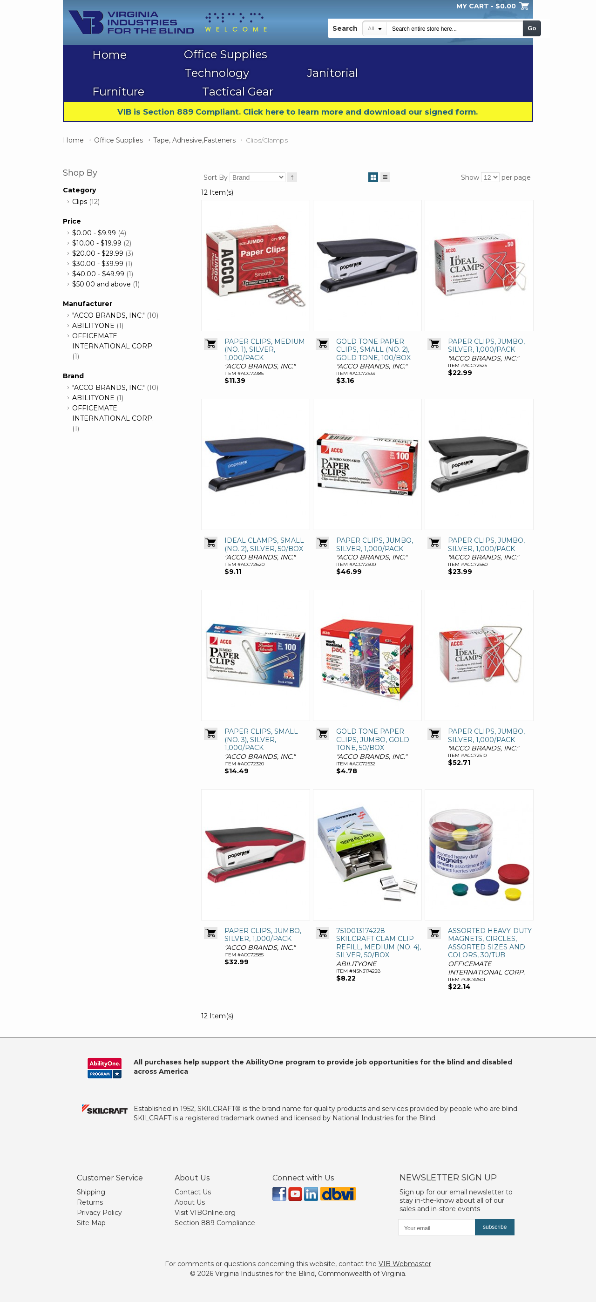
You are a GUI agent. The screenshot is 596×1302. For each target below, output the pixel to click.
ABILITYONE (93, 325)
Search (345, 28)
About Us (190, 1202)
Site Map (91, 1223)
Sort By (215, 177)
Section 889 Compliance (215, 1223)
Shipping (91, 1192)
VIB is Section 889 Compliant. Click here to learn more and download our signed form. (297, 111)
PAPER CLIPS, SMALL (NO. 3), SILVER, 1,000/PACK (261, 739)
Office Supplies (118, 140)
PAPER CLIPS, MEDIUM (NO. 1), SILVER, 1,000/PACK (264, 349)
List (385, 175)
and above (101, 284)
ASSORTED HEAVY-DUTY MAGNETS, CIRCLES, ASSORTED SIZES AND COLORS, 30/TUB (490, 943)
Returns (90, 1202)
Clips (79, 202)
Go (532, 28)
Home (73, 140)
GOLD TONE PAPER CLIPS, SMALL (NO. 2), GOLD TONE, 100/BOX (373, 349)
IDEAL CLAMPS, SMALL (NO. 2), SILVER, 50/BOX (264, 544)
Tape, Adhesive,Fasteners (194, 140)
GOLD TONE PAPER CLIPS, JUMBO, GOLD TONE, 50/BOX (372, 739)
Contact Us (193, 1192)
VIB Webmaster (405, 1264)
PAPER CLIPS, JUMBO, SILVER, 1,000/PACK (486, 345)
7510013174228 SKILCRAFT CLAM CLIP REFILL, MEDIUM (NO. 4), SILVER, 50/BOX (378, 943)
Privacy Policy (99, 1212)
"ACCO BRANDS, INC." (108, 315)
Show (470, 177)
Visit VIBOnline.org (205, 1212)
